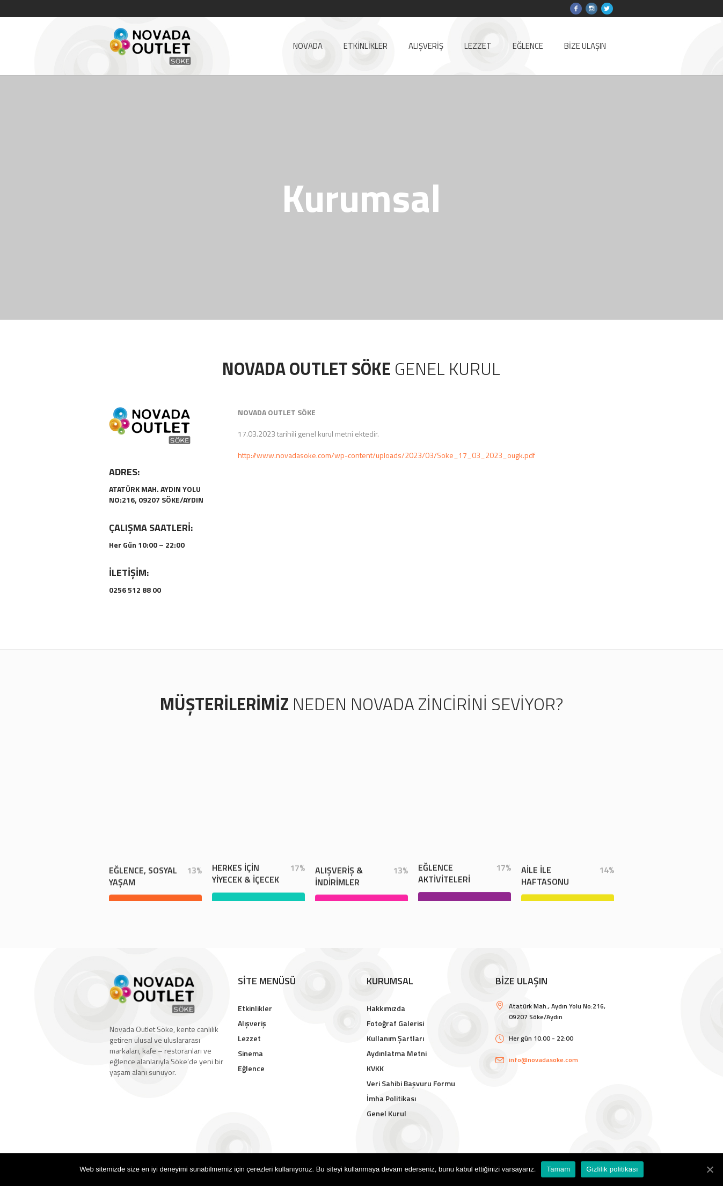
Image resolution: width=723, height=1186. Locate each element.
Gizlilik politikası (612, 1169)
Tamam (558, 1169)
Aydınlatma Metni (397, 1053)
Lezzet (249, 1038)
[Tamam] (709, 1169)
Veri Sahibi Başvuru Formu (411, 1083)
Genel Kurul (386, 1113)
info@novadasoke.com (543, 1060)
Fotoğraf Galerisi (395, 1023)
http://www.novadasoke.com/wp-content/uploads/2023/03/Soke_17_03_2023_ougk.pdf (386, 455)
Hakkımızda (386, 1008)
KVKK (375, 1068)
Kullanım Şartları (395, 1038)
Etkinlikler (255, 1008)
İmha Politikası (391, 1098)
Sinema (250, 1053)
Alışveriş (252, 1023)
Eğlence (251, 1068)
